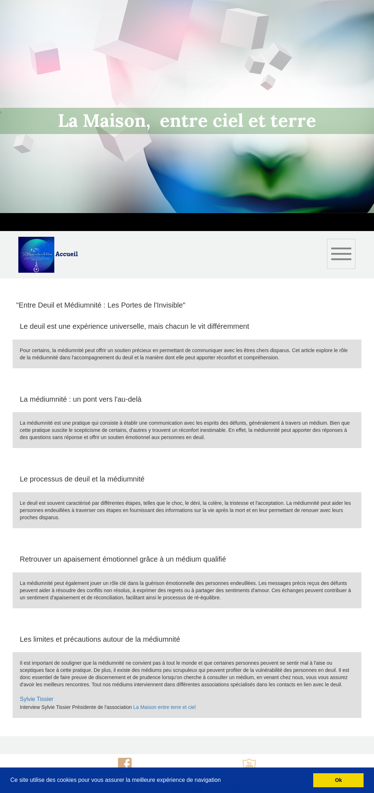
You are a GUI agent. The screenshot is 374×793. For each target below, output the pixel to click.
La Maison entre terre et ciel (165, 707)
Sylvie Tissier (36, 699)
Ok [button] (338, 780)
